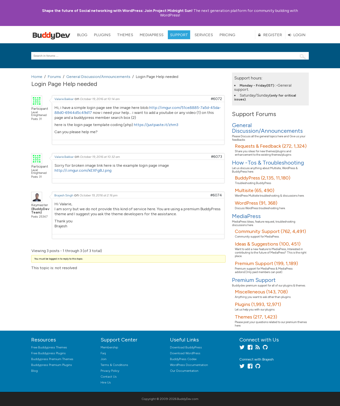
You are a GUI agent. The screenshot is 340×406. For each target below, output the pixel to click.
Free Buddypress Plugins (48, 353)
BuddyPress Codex (183, 359)
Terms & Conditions (114, 365)
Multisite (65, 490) (254, 190)
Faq (103, 353)
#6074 (216, 195)
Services (204, 34)
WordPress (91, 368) (256, 203)
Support (179, 34)
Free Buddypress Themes (49, 347)
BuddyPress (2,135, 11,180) (262, 178)
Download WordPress (185, 353)
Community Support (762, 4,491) (270, 231)
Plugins (102, 34)
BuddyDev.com (187, 399)
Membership (109, 347)
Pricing (227, 34)
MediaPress (151, 34)
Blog (82, 34)
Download (186, 347)
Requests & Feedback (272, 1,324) (271, 146)
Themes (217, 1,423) (256, 317)
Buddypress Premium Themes (52, 359)
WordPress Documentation (189, 365)
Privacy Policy (110, 371)
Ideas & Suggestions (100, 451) (268, 244)
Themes (125, 34)
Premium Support (254, 280)
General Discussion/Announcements (267, 128)
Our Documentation (184, 371)
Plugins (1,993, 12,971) (258, 304)
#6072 (216, 99)
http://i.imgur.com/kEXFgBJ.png (82, 170)
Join (103, 359)
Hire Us (106, 382)
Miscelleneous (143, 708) (261, 292)
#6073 (216, 157)
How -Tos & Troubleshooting (268, 162)
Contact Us (109, 377)
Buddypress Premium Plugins (51, 365)
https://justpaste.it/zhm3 (156, 124)
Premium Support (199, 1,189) (266, 263)
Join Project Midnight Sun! (117, 10)
